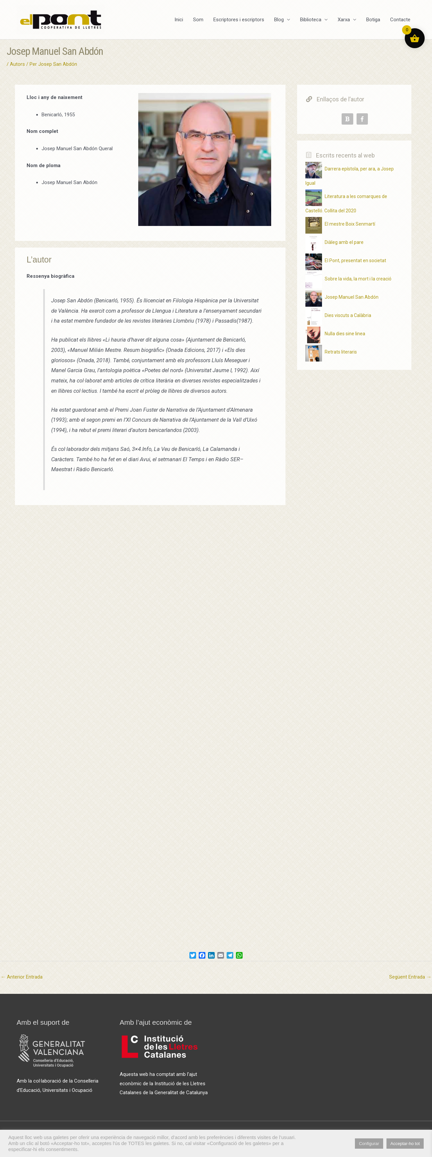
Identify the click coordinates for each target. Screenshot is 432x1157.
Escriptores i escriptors (238, 20)
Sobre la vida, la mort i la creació (358, 278)
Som (198, 20)
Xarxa (344, 20)
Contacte (400, 20)
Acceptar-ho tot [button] (405, 1143)
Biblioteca (310, 20)
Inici (178, 20)
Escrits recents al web (340, 155)
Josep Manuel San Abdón (351, 297)
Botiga (373, 20)
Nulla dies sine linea (345, 333)
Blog (279, 20)
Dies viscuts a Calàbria (348, 315)
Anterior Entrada (22, 977)
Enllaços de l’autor (335, 99)
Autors (17, 64)
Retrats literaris (341, 352)
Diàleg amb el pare (344, 242)
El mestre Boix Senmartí (350, 224)
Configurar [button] (369, 1143)
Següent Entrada (410, 977)
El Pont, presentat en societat (355, 260)
